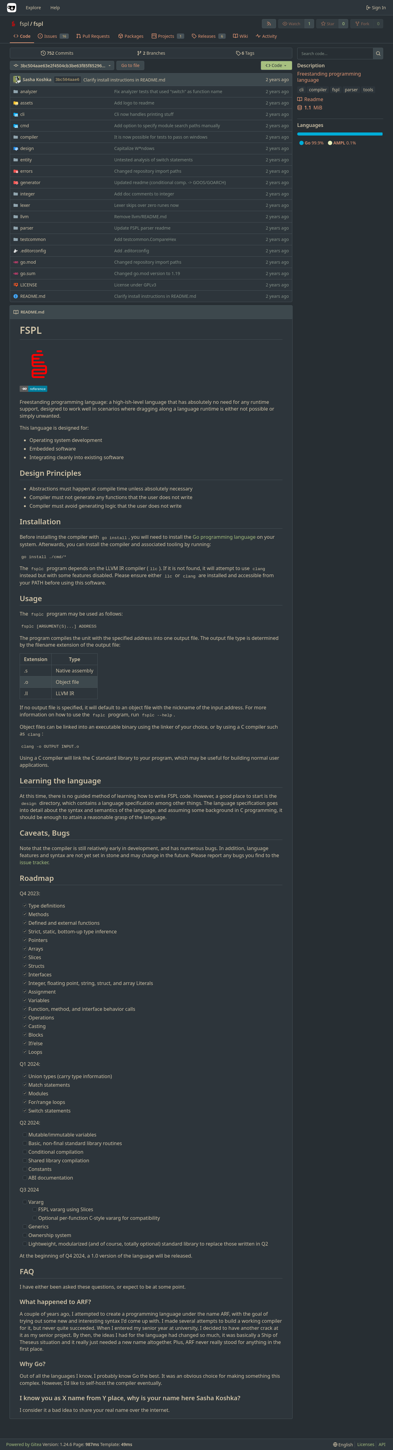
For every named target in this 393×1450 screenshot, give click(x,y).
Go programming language (224, 537)
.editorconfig (33, 251)
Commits (57, 53)
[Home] (11, 7)
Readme (310, 99)
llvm (24, 216)
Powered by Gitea (23, 1444)
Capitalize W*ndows (134, 148)
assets (26, 103)
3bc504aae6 (68, 79)
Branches (151, 53)
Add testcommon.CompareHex (145, 239)
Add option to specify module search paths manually (167, 125)
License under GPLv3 (135, 285)
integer (27, 194)
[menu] (343, 1445)
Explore (33, 7)
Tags (245, 53)
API (382, 1444)
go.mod (28, 262)
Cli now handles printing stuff (143, 114)
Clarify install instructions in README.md (124, 80)
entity (26, 160)
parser (26, 228)
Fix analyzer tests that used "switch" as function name (168, 91)
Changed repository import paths (147, 171)
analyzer (28, 91)
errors (26, 171)
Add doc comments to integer (144, 194)
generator (30, 182)
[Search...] (378, 53)
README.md (32, 296)
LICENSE (28, 285)
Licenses (366, 1444)
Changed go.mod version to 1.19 (147, 273)
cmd (24, 125)
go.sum (27, 273)
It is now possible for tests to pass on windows (161, 137)
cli (22, 114)
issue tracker (34, 862)
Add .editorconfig (131, 251)
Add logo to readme (134, 103)
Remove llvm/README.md (140, 216)
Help (55, 7)
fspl (24, 24)
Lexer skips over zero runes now (146, 205)
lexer (25, 205)
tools (368, 90)
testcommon (33, 239)
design (27, 148)
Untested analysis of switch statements (153, 160)
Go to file (130, 65)
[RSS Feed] (269, 23)
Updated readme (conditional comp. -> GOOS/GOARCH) (170, 182)
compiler (29, 137)
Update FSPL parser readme (142, 228)
